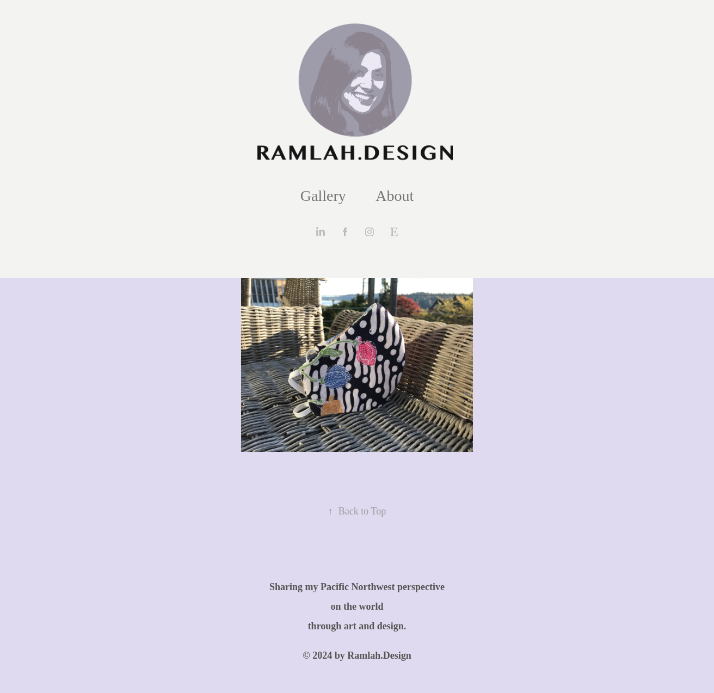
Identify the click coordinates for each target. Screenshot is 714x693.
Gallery (323, 195)
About (395, 195)
